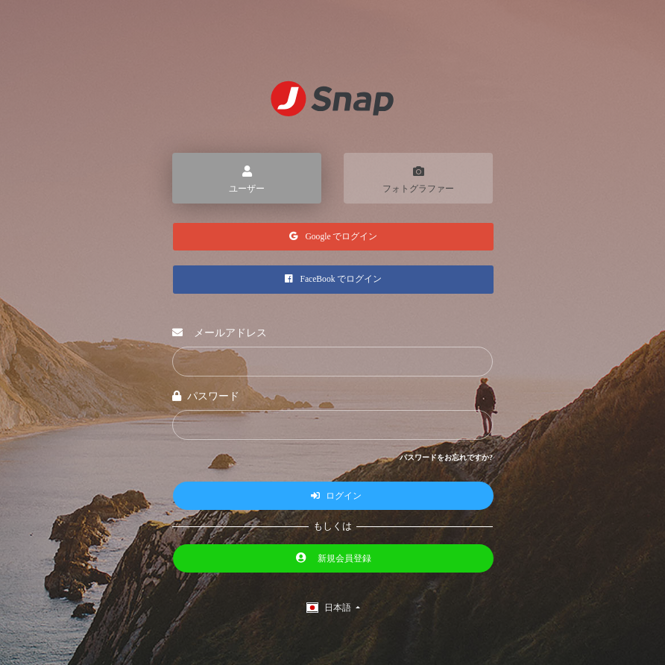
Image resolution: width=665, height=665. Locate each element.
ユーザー (246, 177)
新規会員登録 (333, 558)
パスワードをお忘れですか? (446, 458)
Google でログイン (333, 237)
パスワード (205, 397)
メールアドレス (219, 333)
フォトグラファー (418, 177)
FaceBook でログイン (333, 280)
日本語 (329, 608)
